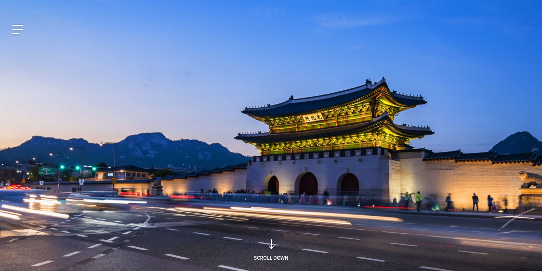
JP (47, 6)
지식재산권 (459, 6)
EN (31, 6)
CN (63, 6)
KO (14, 6)
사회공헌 (489, 6)
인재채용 (517, 6)
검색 (381, 149)
